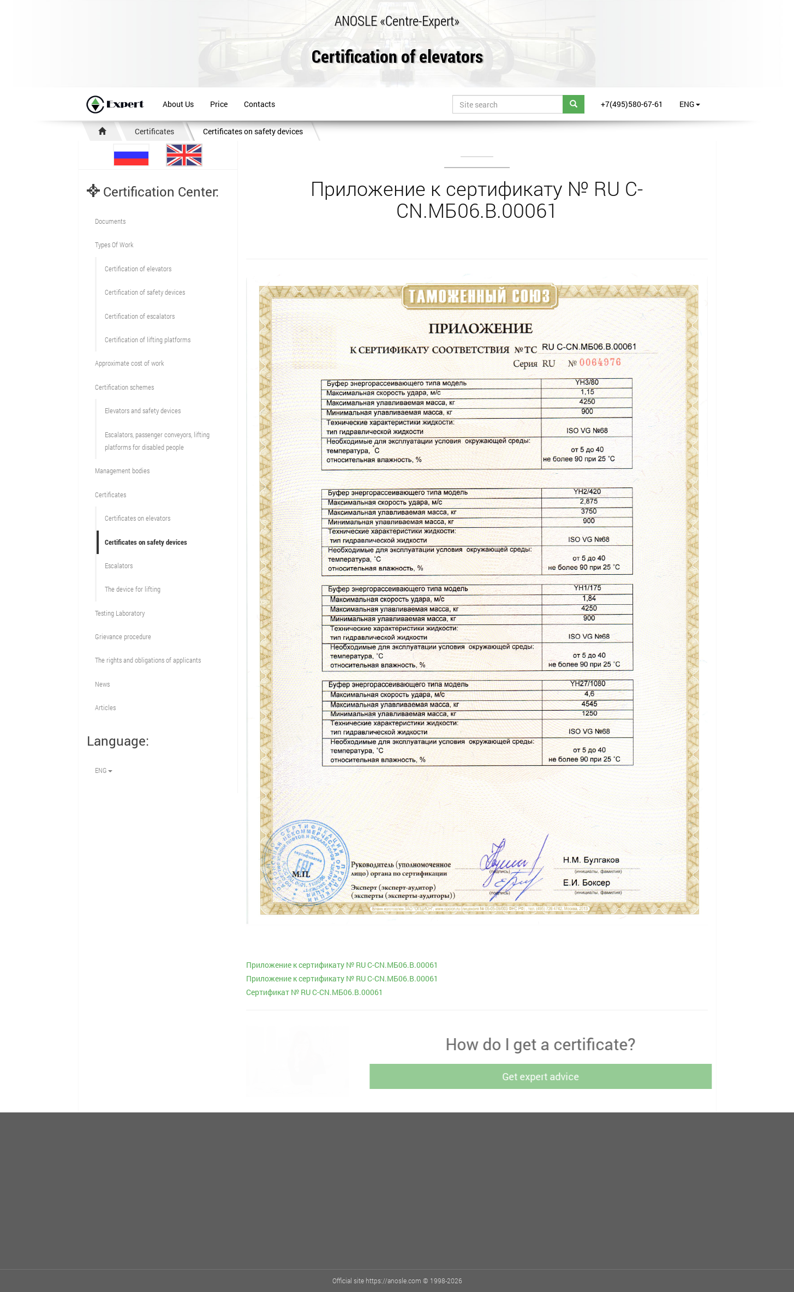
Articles (105, 707)
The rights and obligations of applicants (148, 660)
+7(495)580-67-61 (632, 104)
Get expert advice (543, 1076)
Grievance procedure (123, 636)
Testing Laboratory (120, 613)
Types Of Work (114, 244)
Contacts (259, 104)
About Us (178, 104)
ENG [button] (689, 104)
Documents (110, 221)
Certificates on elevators (137, 518)
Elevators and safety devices (143, 410)
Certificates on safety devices (253, 131)
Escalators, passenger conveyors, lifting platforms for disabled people (157, 441)
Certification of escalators (140, 316)
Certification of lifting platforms (147, 339)
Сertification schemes (124, 387)
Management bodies (122, 470)
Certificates (154, 131)
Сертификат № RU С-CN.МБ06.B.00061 (314, 992)
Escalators (119, 565)
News (102, 684)
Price (219, 104)
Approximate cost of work (129, 363)
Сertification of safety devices (145, 292)
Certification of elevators (397, 57)
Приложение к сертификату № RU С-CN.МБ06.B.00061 (342, 965)
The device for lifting (132, 589)
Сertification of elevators (138, 268)
